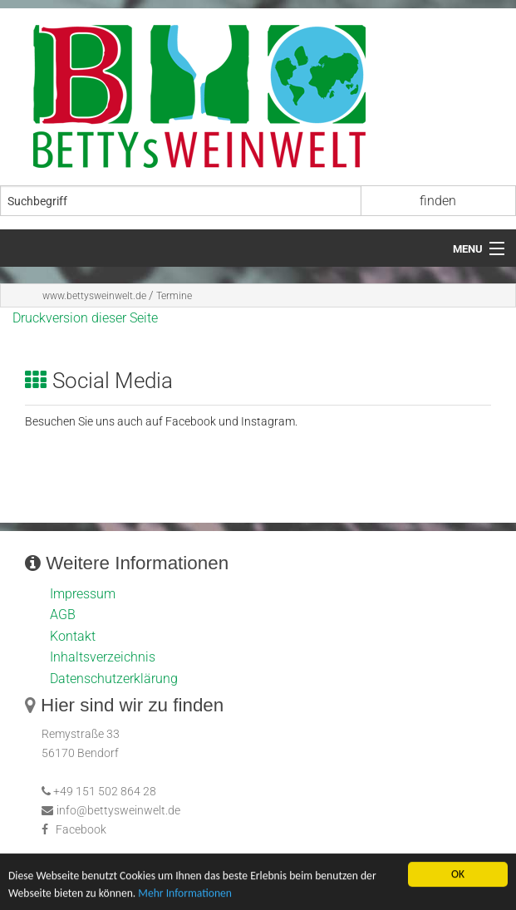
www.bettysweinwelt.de (94, 296)
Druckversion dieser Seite (85, 318)
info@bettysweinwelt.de (111, 811)
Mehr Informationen (185, 894)
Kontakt (73, 636)
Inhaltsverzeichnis (102, 657)
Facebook (81, 830)
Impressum (82, 594)
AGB (63, 614)
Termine (174, 296)
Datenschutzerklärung (114, 678)
